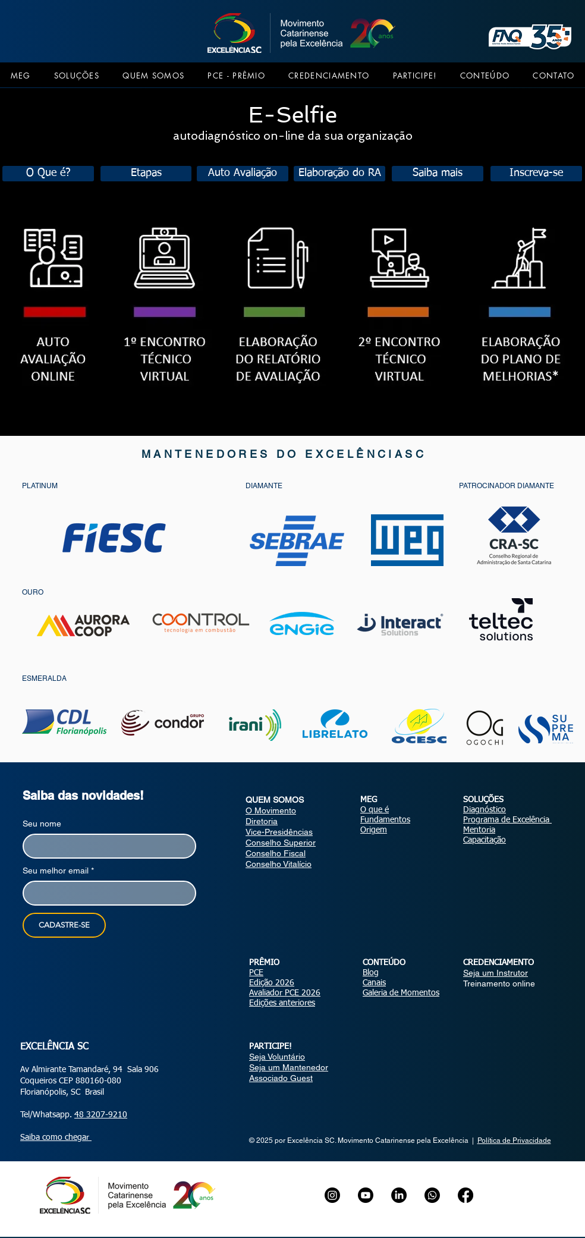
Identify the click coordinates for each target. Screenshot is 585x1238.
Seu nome (42, 823)
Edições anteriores (282, 1003)
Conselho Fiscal (276, 853)
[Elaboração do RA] (339, 173)
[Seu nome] (106, 846)
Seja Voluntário (277, 1056)
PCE (256, 973)
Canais (374, 983)
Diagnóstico (484, 810)
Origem (373, 830)
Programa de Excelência (507, 820)
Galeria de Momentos (401, 993)
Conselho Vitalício (279, 864)
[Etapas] (145, 173)
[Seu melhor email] (106, 893)
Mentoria (479, 830)
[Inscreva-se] (536, 173)
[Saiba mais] (437, 173)
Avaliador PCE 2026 (284, 993)
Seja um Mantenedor (288, 1067)
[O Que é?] (48, 173)
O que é (374, 810)
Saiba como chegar (56, 1137)
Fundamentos (385, 820)
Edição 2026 (271, 983)
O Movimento (271, 810)
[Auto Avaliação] (242, 173)
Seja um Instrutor (495, 973)
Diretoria (262, 821)
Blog (371, 973)
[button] (20, 75)
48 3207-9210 (100, 1115)
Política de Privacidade (514, 1140)
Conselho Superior (281, 842)
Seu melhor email (58, 871)
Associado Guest (281, 1078)
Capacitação (484, 840)
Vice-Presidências (279, 832)
